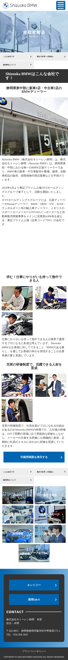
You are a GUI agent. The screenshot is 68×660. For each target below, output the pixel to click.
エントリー (34, 585)
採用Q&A (34, 599)
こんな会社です (8, 56)
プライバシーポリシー (34, 651)
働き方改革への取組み (45, 56)
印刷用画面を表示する (34, 457)
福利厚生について (9, 65)
